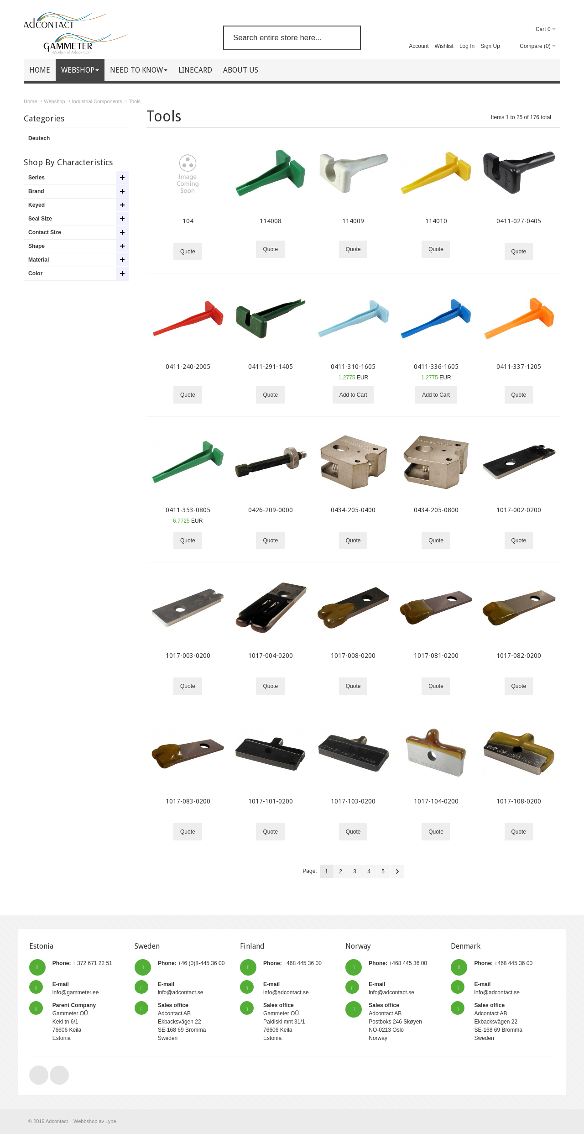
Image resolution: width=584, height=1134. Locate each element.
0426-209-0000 (270, 510)
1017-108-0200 (518, 801)
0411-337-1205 (518, 366)
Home (30, 101)
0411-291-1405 (270, 366)
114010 (436, 221)
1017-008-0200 (353, 655)
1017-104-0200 (436, 801)
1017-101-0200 (270, 801)
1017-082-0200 (518, 655)
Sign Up (490, 46)
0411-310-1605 (353, 366)
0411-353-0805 (188, 510)
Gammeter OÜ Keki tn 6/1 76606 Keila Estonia (74, 1021)
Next (397, 871)
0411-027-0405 (518, 221)
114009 (353, 221)
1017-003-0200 (188, 655)
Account (418, 46)
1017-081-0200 (436, 655)
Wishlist (444, 46)
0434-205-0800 (436, 510)
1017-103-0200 (353, 801)
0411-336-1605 (436, 366)
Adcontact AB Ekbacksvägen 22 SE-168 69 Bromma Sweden (182, 1021)
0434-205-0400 (353, 510)
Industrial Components (97, 101)
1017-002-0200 (518, 510)
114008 (271, 221)
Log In (466, 46)
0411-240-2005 (188, 366)
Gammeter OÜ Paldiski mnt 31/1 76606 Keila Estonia (284, 1021)
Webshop (54, 101)
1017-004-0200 (270, 655)
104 (187, 221)
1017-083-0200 (188, 801)
